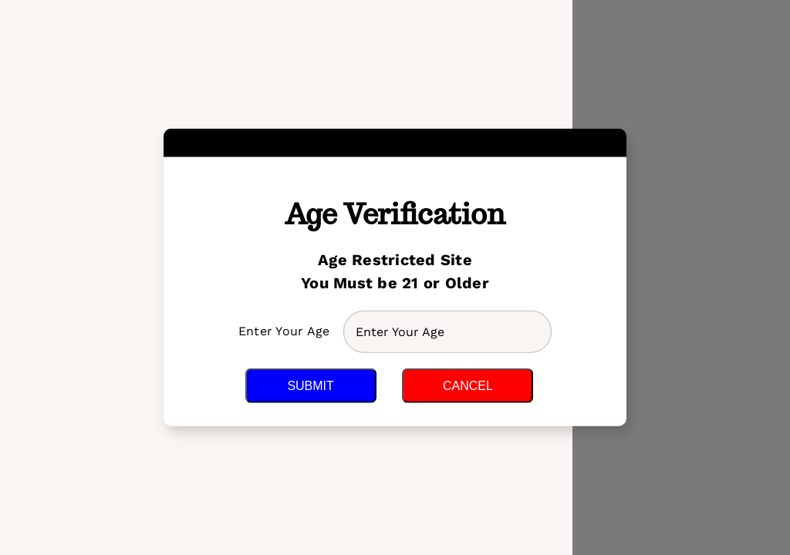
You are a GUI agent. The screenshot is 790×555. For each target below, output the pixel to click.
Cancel (468, 385)
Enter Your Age (286, 331)
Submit (310, 385)
